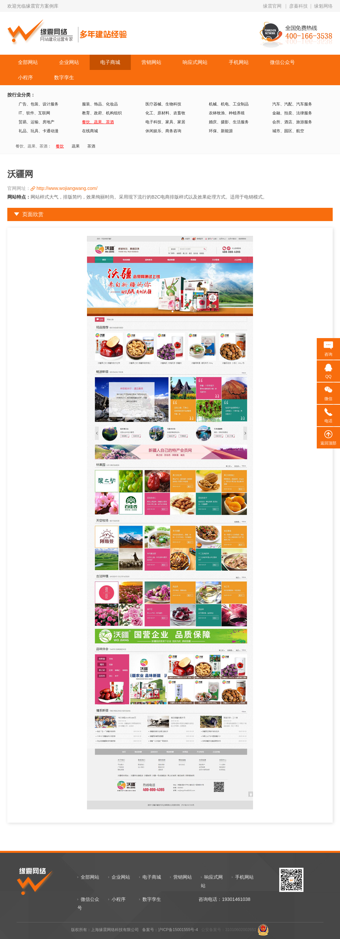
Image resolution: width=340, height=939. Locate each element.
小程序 (25, 77)
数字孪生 (64, 77)
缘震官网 (272, 6)
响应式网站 (195, 62)
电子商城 (110, 62)
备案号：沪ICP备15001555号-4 (170, 929)
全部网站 (28, 62)
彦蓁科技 (298, 6)
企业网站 (69, 62)
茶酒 (91, 146)
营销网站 (151, 62)
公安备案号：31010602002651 (228, 929)
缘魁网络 (323, 6)
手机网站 (239, 62)
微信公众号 (282, 62)
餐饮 (60, 146)
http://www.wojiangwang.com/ (67, 188)
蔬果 (76, 146)
